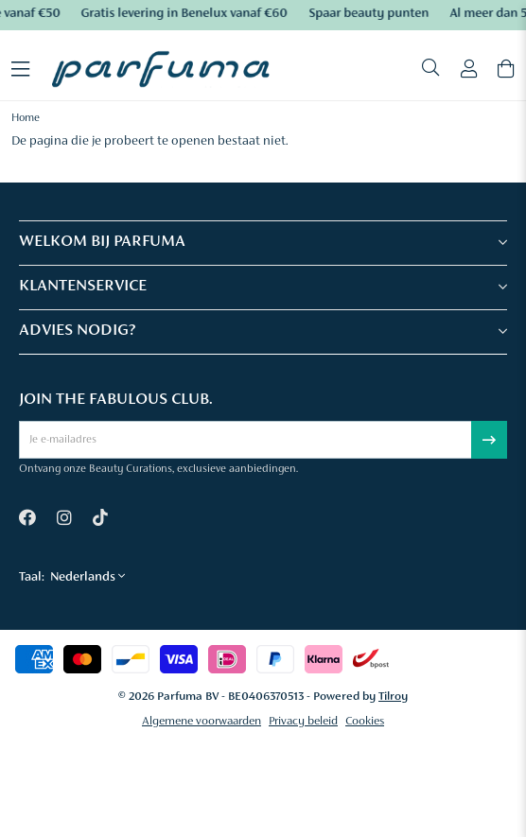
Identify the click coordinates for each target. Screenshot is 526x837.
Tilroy (393, 696)
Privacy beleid (303, 721)
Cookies (364, 721)
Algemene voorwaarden (201, 721)
